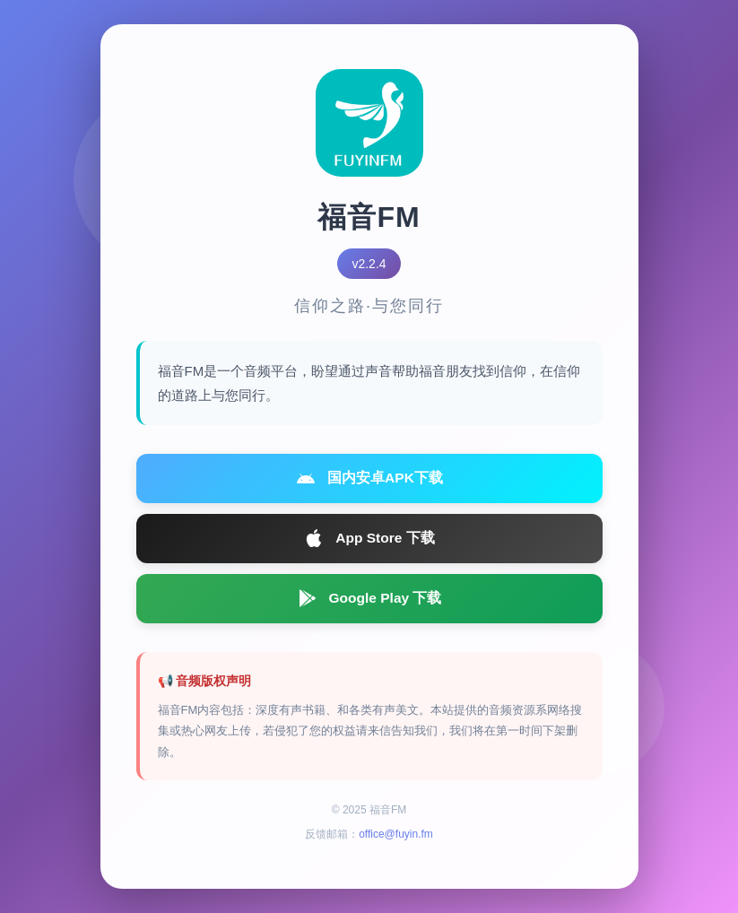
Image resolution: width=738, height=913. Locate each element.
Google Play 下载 (369, 605)
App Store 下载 (369, 542)
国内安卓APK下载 (369, 480)
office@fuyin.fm (396, 842)
